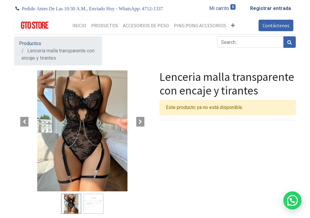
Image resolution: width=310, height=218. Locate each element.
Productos (30, 43)
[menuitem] (79, 25)
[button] (233, 25)
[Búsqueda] (289, 42)
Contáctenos (275, 25)
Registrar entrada (270, 8)
